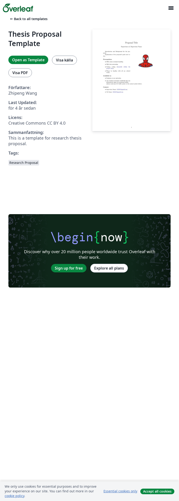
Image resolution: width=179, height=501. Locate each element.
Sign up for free (69, 268)
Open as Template (28, 59)
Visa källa (64, 60)
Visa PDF (20, 72)
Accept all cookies (157, 491)
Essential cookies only (120, 491)
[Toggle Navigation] (170, 8)
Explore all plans (109, 268)
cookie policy (14, 496)
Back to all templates (28, 19)
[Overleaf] (18, 8)
